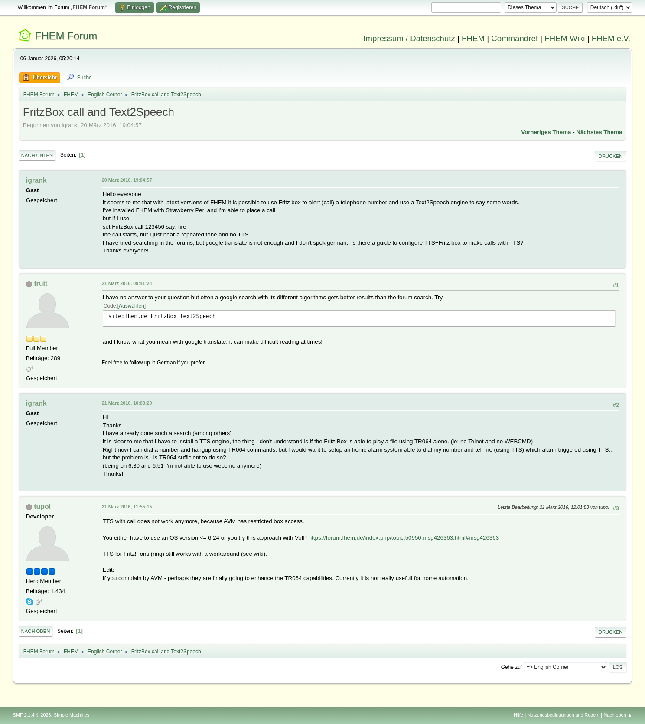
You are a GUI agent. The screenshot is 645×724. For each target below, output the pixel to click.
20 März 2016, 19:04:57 (127, 180)
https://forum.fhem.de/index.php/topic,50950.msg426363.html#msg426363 (404, 537)
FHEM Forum (66, 36)
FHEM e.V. (611, 38)
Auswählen (131, 306)
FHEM (473, 38)
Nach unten (37, 155)
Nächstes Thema (599, 132)
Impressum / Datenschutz (409, 38)
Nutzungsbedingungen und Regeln (563, 714)
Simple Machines (71, 714)
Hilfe (518, 714)
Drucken (610, 156)
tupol (42, 506)
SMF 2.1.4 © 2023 (32, 714)
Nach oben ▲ (617, 714)
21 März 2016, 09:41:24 (127, 283)
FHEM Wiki (564, 38)
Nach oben (35, 631)
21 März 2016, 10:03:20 (127, 403)
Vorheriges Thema (546, 132)
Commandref (514, 38)
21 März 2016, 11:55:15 (127, 506)
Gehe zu (511, 667)
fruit (40, 283)
